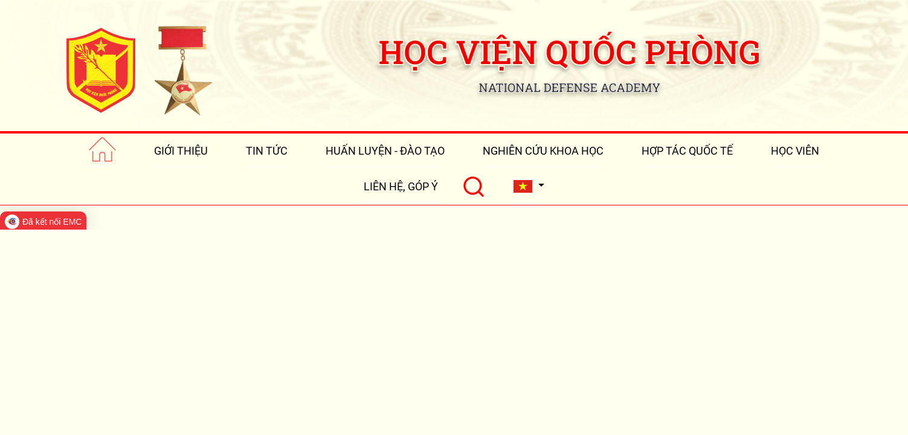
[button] (528, 186)
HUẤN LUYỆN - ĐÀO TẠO (385, 150)
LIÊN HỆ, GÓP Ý (401, 186)
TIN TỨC (267, 150)
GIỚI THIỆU (181, 150)
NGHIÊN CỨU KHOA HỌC (543, 150)
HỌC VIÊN (795, 150)
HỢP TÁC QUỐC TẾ (687, 150)
